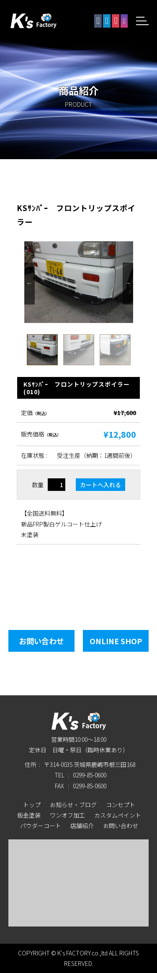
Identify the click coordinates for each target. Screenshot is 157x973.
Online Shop (116, 640)
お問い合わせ (41, 640)
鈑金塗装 (29, 815)
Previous (29, 284)
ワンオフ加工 (67, 815)
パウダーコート (40, 825)
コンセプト (120, 804)
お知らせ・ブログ (73, 804)
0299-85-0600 (89, 775)
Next (128, 284)
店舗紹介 (82, 825)
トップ (32, 804)
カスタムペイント (117, 815)
